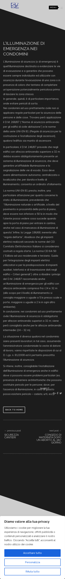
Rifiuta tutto (33, 571)
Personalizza (32, 562)
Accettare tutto (32, 553)
